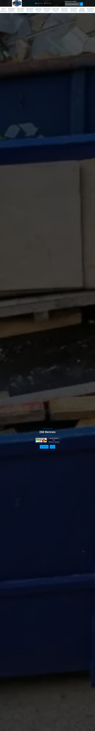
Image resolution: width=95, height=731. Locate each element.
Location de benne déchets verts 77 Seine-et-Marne (64, 10)
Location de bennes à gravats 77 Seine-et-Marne (47, 10)
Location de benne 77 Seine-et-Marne (3, 10)
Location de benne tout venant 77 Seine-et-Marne (73, 10)
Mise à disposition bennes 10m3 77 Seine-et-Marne (20, 10)
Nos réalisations (44, 446)
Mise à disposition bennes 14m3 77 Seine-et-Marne (30, 10)
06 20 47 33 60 (48, 3)
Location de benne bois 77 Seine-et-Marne (82, 10)
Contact (52, 446)
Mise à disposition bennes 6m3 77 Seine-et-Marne (11, 10)
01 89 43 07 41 (40, 3)
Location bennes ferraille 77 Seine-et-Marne (38, 10)
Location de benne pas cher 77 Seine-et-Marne (55, 10)
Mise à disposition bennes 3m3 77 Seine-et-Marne (90, 10)
